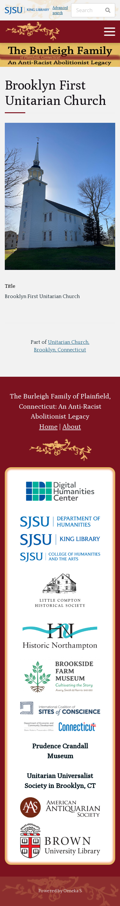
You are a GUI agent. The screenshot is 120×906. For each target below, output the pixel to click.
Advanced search (60, 10)
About (71, 426)
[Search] (93, 10)
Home (48, 426)
